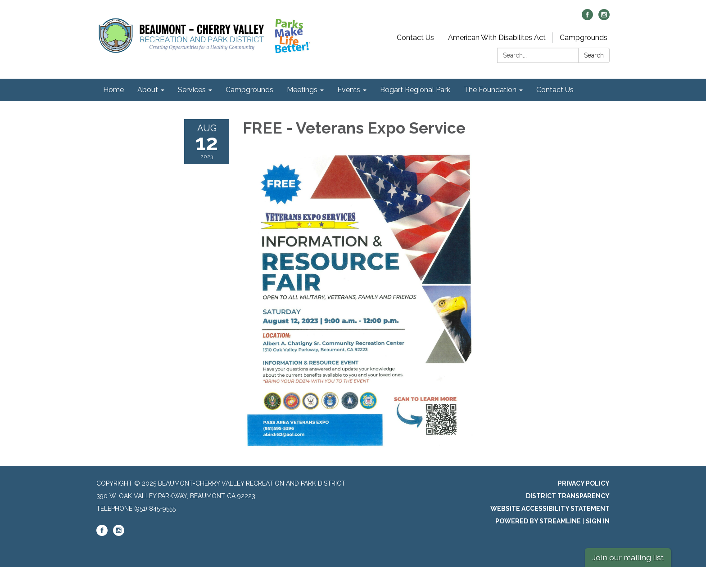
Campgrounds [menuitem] (249, 89)
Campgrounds (583, 37)
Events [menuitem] (348, 89)
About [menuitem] (147, 89)
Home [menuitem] (113, 89)
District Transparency (568, 496)
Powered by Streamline (538, 521)
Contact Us (415, 37)
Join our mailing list (628, 557)
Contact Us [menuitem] (555, 89)
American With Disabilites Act (497, 37)
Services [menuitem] (192, 89)
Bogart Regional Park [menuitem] (415, 89)
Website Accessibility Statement (550, 508)
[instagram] (604, 17)
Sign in (598, 521)
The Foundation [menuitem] (490, 89)
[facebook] (587, 17)
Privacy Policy (584, 483)
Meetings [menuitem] (302, 89)
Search (594, 55)
